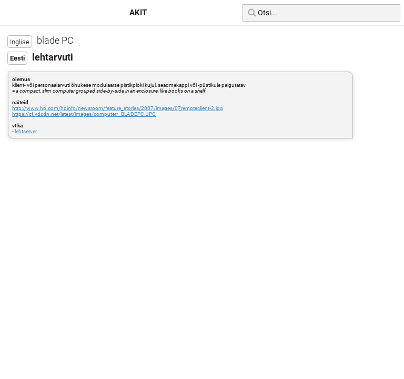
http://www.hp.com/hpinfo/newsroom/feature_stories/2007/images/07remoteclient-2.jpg (117, 108)
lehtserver (26, 131)
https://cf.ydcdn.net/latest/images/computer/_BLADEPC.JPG (84, 114)
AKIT (138, 12)
